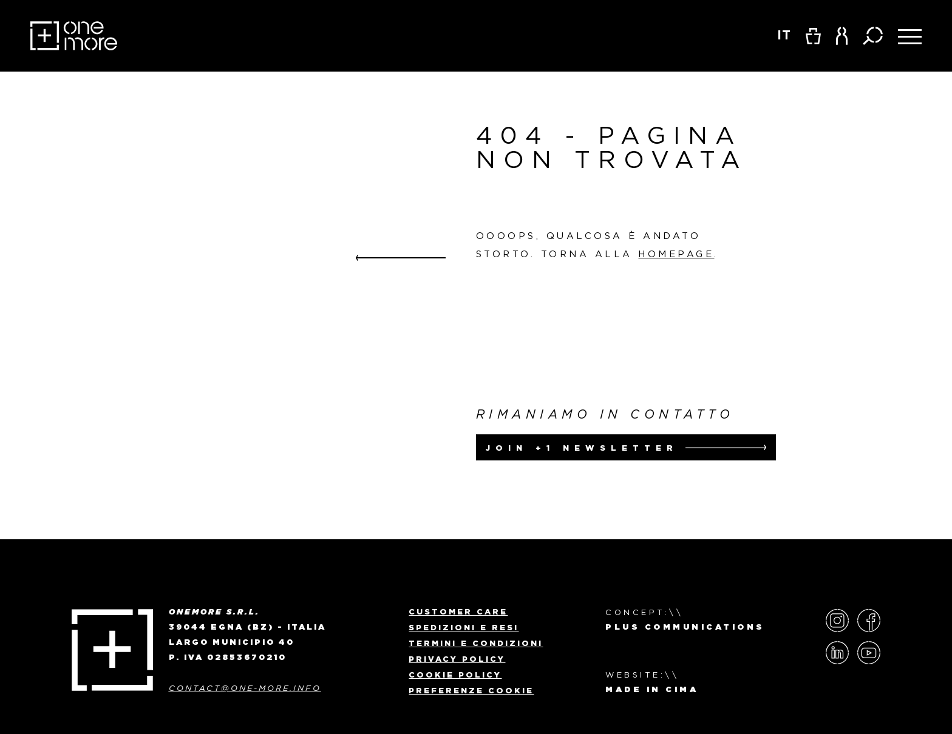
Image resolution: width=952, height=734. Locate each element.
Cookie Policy (455, 674)
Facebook (868, 620)
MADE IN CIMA (651, 690)
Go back (401, 257)
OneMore (73, 35)
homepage (676, 253)
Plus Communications (685, 627)
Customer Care (458, 611)
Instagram (837, 620)
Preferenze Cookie (471, 690)
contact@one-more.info (245, 688)
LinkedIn (837, 652)
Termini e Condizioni (476, 643)
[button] (842, 36)
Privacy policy (457, 659)
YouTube (868, 652)
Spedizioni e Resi (463, 627)
